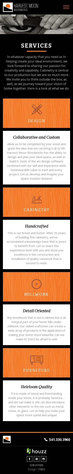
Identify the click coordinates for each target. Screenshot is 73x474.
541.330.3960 (59, 439)
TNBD (41, 469)
